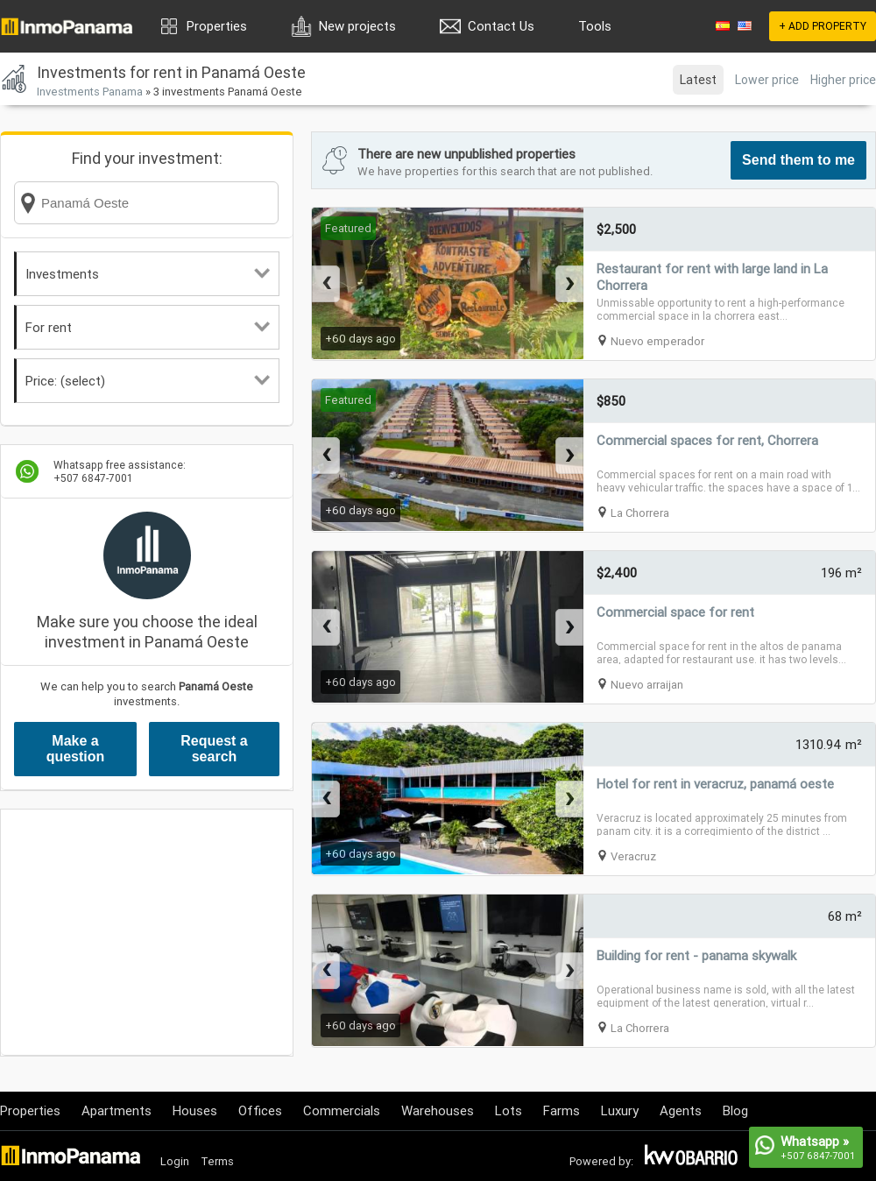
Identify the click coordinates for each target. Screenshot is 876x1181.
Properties (217, 26)
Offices (260, 1110)
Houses (195, 1110)
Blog (735, 1110)
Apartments (116, 1110)
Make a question (75, 748)
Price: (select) (147, 380)
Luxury (620, 1110)
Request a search (213, 748)
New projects (357, 26)
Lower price (767, 80)
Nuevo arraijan (647, 684)
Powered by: (601, 1161)
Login (174, 1161)
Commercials (341, 1110)
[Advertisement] (146, 932)
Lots (508, 1110)
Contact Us (501, 26)
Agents (681, 1110)
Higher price (843, 80)
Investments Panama (90, 91)
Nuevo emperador (657, 341)
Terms (217, 1161)
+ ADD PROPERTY (822, 25)
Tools (594, 26)
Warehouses (437, 1110)
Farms (561, 1110)
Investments (147, 273)
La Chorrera (640, 513)
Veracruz (633, 856)
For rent (147, 327)
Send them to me (798, 159)
